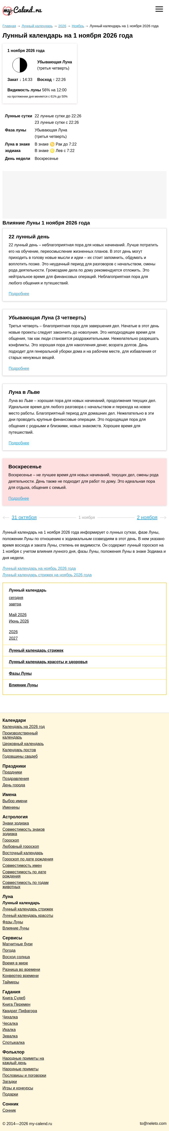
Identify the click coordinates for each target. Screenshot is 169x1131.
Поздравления (15, 779)
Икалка (9, 1030)
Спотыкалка (13, 1042)
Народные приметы (20, 1069)
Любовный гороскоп (20, 846)
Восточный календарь (22, 853)
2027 (13, 638)
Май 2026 (17, 615)
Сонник (9, 1110)
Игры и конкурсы (17, 1088)
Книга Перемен (16, 1004)
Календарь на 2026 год (23, 727)
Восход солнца (16, 957)
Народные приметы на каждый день (23, 1060)
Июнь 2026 (19, 621)
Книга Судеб (13, 998)
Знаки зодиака (15, 823)
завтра (15, 604)
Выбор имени (14, 801)
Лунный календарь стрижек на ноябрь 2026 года (47, 575)
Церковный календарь (23, 744)
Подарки (10, 1094)
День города (13, 785)
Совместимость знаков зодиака (23, 831)
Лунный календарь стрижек (36, 650)
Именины (11, 807)
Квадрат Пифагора (19, 1011)
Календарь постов (19, 750)
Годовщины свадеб (20, 756)
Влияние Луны (23, 685)
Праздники (12, 772)
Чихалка (10, 1017)
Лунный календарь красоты (27, 915)
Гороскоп (10, 840)
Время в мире (15, 963)
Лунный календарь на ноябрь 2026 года (39, 568)
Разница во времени (21, 969)
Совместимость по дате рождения (24, 874)
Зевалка (10, 1036)
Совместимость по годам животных (25, 884)
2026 (13, 632)
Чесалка (10, 1023)
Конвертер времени (20, 976)
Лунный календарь (27, 590)
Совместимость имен (22, 865)
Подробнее (19, 294)
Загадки (9, 1082)
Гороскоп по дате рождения (27, 859)
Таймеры (10, 982)
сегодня (16, 598)
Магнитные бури (17, 944)
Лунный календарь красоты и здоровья (48, 662)
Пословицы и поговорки (24, 1075)
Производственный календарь (20, 735)
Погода (9, 950)
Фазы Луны (20, 673)
